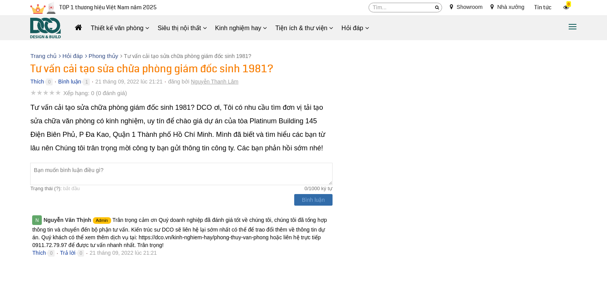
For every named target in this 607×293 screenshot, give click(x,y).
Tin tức (543, 7)
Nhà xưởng (507, 7)
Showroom (466, 7)
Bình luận (69, 81)
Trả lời (67, 253)
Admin (102, 220)
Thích (37, 81)
